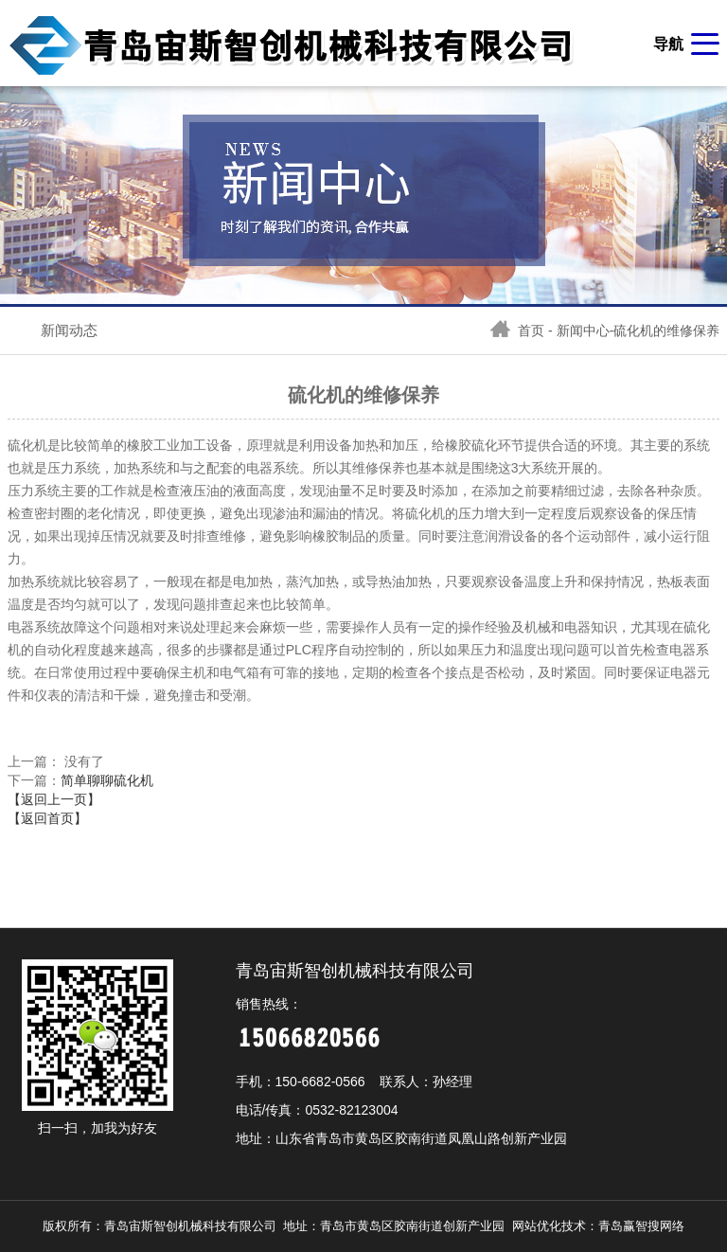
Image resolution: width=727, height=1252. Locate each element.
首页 (517, 330)
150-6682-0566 (320, 1081)
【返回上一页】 (54, 799)
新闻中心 (583, 330)
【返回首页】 (47, 818)
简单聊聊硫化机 (107, 780)
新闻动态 (69, 330)
